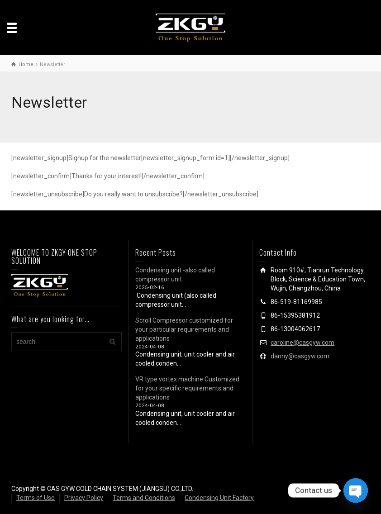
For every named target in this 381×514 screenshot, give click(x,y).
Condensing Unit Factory (219, 497)
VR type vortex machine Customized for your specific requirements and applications (187, 388)
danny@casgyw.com (300, 356)
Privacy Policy (83, 497)
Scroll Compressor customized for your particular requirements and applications (184, 329)
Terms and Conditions (144, 497)
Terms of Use (35, 497)
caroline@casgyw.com (302, 342)
